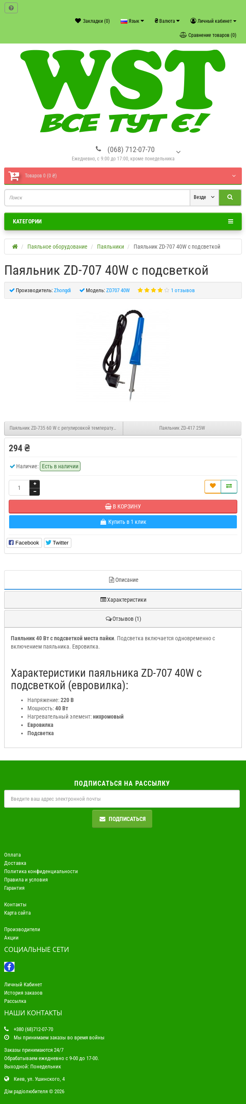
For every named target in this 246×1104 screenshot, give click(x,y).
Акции (11, 938)
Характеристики (123, 599)
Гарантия (14, 888)
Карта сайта (17, 913)
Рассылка (15, 1001)
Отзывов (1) (123, 618)
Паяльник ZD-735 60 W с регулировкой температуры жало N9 (66, 428)
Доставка (15, 863)
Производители (22, 929)
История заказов (23, 993)
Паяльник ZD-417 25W (182, 428)
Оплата (12, 855)
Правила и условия (26, 879)
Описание (123, 579)
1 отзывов (183, 290)
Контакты (15, 904)
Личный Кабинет (23, 984)
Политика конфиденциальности (41, 871)
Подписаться (122, 819)
